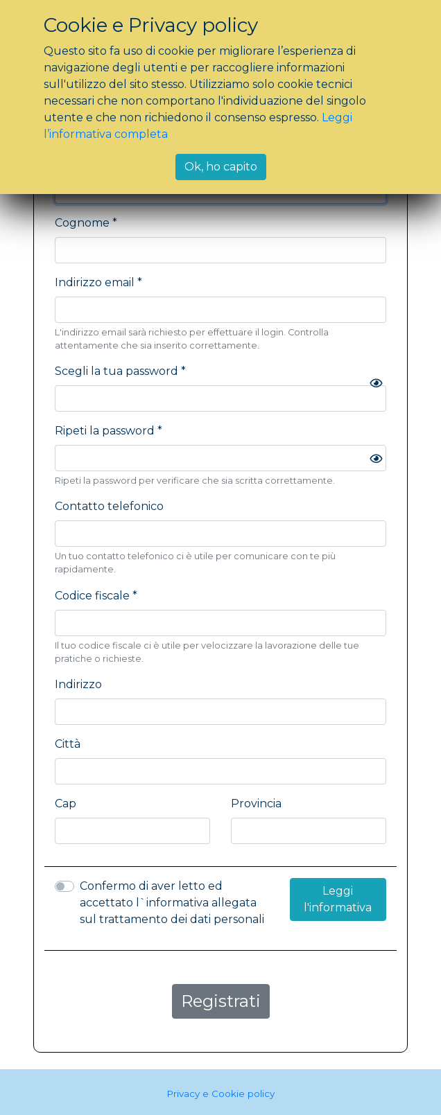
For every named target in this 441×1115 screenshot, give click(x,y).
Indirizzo (78, 684)
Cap (65, 803)
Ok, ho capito (220, 166)
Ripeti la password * (108, 430)
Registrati (221, 1001)
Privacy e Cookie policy (220, 1093)
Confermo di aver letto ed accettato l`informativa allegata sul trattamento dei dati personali (172, 902)
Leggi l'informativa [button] (338, 899)
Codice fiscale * (96, 595)
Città (67, 743)
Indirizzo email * (98, 282)
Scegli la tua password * (120, 371)
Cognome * (86, 222)
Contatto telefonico (109, 506)
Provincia (256, 803)
